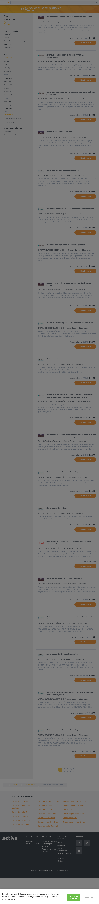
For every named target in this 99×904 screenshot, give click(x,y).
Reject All (89, 897)
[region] (49, 896)
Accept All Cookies (74, 897)
